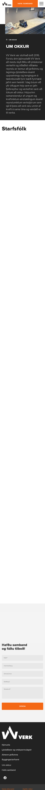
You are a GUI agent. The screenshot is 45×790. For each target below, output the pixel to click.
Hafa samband (25, 3)
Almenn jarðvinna (10, 755)
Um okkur (6, 765)
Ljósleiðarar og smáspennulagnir (17, 750)
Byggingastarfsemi (10, 760)
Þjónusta (6, 745)
